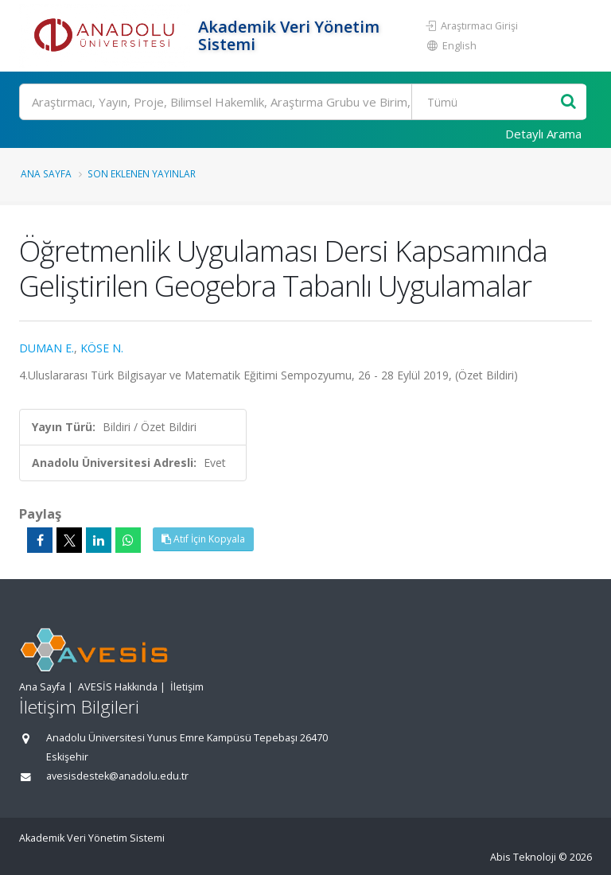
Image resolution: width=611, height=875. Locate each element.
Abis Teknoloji (523, 857)
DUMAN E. (46, 348)
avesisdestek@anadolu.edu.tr (117, 776)
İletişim (187, 687)
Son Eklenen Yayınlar (142, 173)
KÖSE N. (101, 348)
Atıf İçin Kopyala (203, 539)
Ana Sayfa (46, 173)
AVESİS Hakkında (118, 687)
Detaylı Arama (543, 134)
